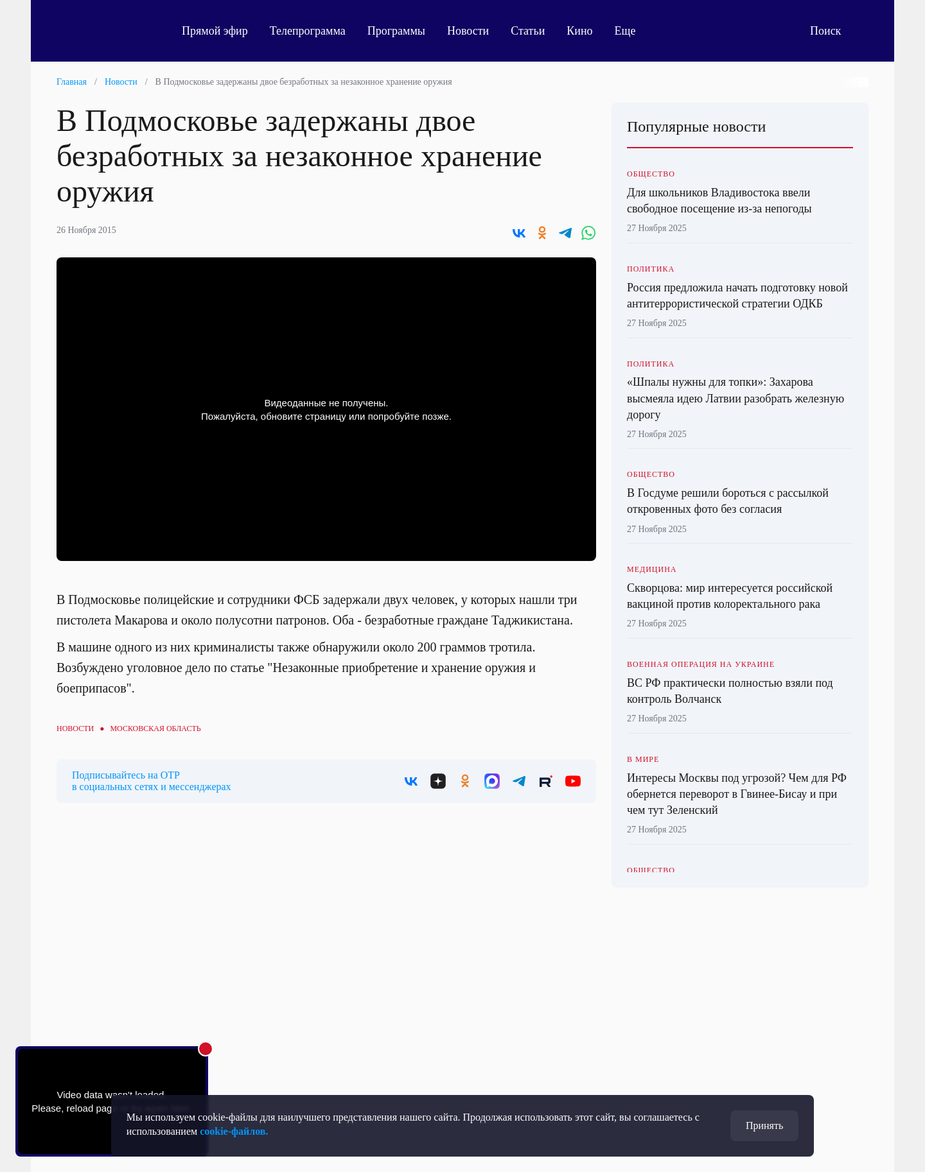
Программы (396, 30)
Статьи (528, 30)
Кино (579, 30)
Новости (468, 30)
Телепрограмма (308, 30)
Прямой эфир (215, 30)
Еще (632, 30)
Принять (764, 1125)
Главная (72, 82)
